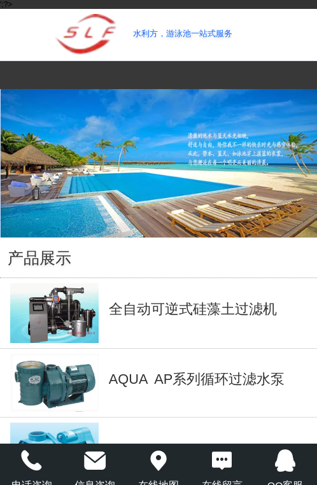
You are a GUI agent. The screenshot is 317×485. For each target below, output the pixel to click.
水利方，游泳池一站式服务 (182, 33)
